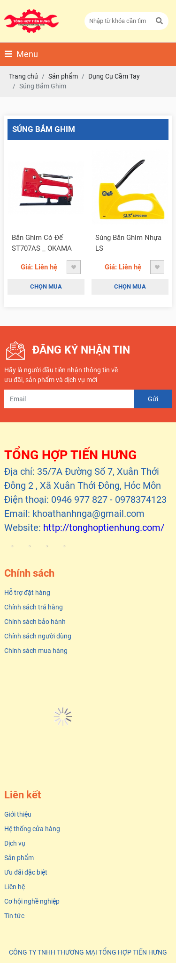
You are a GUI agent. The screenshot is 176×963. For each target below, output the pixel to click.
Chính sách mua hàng (36, 650)
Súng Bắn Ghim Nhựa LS (128, 243)
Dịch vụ (14, 843)
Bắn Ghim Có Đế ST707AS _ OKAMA (42, 243)
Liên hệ (14, 887)
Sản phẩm (19, 858)
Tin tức (14, 916)
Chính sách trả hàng (33, 607)
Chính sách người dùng (37, 636)
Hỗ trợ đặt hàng (27, 592)
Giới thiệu (17, 814)
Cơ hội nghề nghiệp (32, 901)
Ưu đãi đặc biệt (25, 872)
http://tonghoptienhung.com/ (103, 527)
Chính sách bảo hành (35, 621)
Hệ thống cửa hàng (32, 829)
